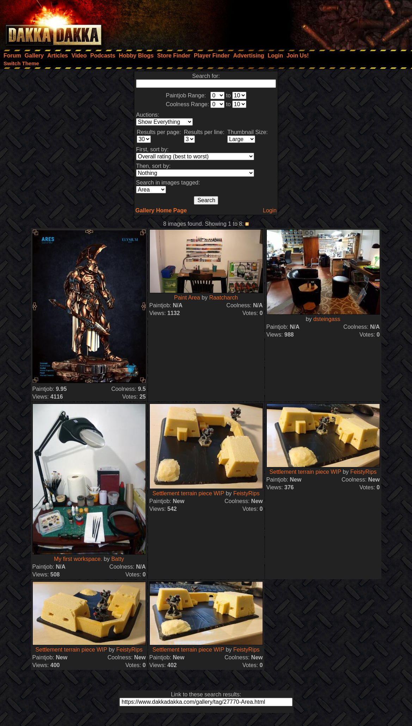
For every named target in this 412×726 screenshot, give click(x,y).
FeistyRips (246, 493)
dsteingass (326, 319)
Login (270, 210)
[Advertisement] (317, 23)
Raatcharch (223, 298)
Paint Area (187, 298)
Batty (117, 559)
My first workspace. (78, 559)
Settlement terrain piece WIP (188, 493)
